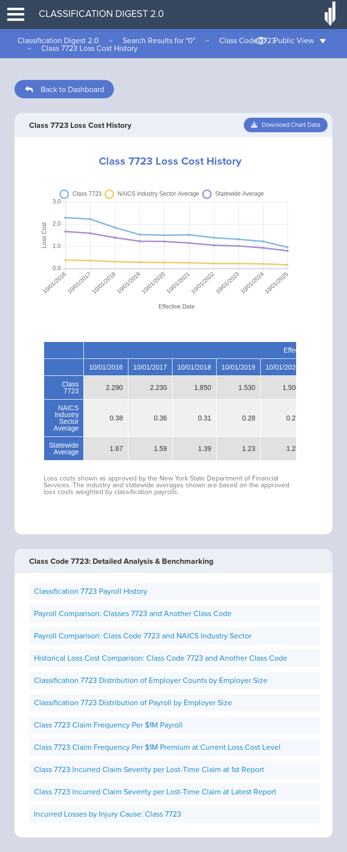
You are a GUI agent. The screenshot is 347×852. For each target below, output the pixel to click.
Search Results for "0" (159, 41)
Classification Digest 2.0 (58, 41)
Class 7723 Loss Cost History (89, 48)
